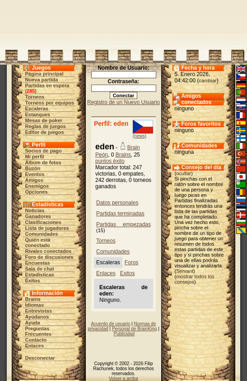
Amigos (34, 180)
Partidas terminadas (120, 213)
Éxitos (32, 280)
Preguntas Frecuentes (38, 331)
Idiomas (34, 305)
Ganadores (38, 216)
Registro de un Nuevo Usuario (123, 102)
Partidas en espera (47, 85)
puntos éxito (110, 161)
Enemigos (37, 186)
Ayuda (32, 322)
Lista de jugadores (47, 228)
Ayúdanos (37, 316)
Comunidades (41, 234)
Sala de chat (39, 268)
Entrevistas (38, 311)
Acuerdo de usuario (110, 323)
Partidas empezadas (123, 224)
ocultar (183, 173)
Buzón (33, 168)
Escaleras (36, 108)
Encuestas (37, 263)
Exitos (127, 273)
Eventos (35, 174)
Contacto (36, 340)
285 (31, 91)
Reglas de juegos (45, 126)
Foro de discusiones (49, 257)
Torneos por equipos (50, 102)
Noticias (35, 210)
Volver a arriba (123, 378)
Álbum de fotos (43, 162)
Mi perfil (34, 156)
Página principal (44, 73)
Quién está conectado (38, 242)
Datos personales (117, 203)
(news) (139, 135)
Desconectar (40, 358)
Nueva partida (41, 79)
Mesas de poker (44, 120)
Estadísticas (39, 274)
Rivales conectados (48, 251)
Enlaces (34, 345)
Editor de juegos (44, 132)
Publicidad (124, 333)
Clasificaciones (43, 222)
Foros (132, 262)
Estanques (38, 114)
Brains (33, 299)
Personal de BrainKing (134, 328)
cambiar (208, 80)
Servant (184, 271)
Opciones (36, 192)
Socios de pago (43, 150)
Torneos (35, 97)
